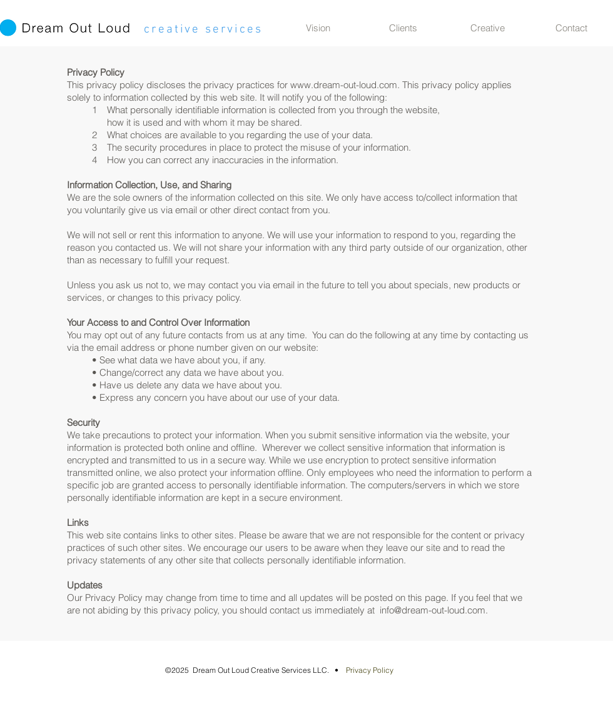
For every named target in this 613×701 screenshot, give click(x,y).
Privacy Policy (369, 670)
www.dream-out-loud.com (343, 85)
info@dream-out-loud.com (432, 610)
